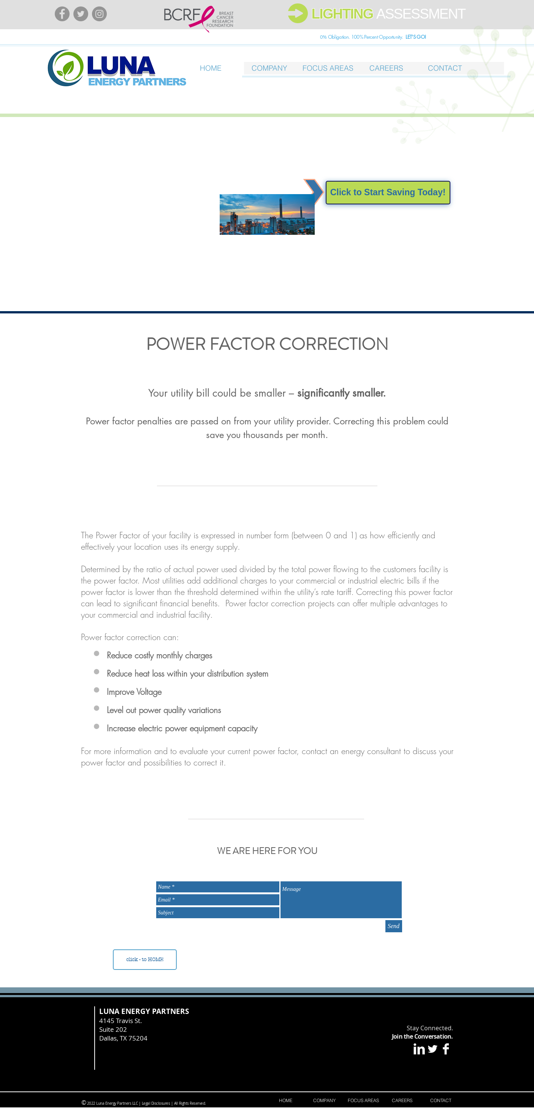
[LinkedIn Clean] (419, 1049)
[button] (328, 68)
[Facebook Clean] (446, 1049)
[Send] (393, 926)
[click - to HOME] (145, 959)
